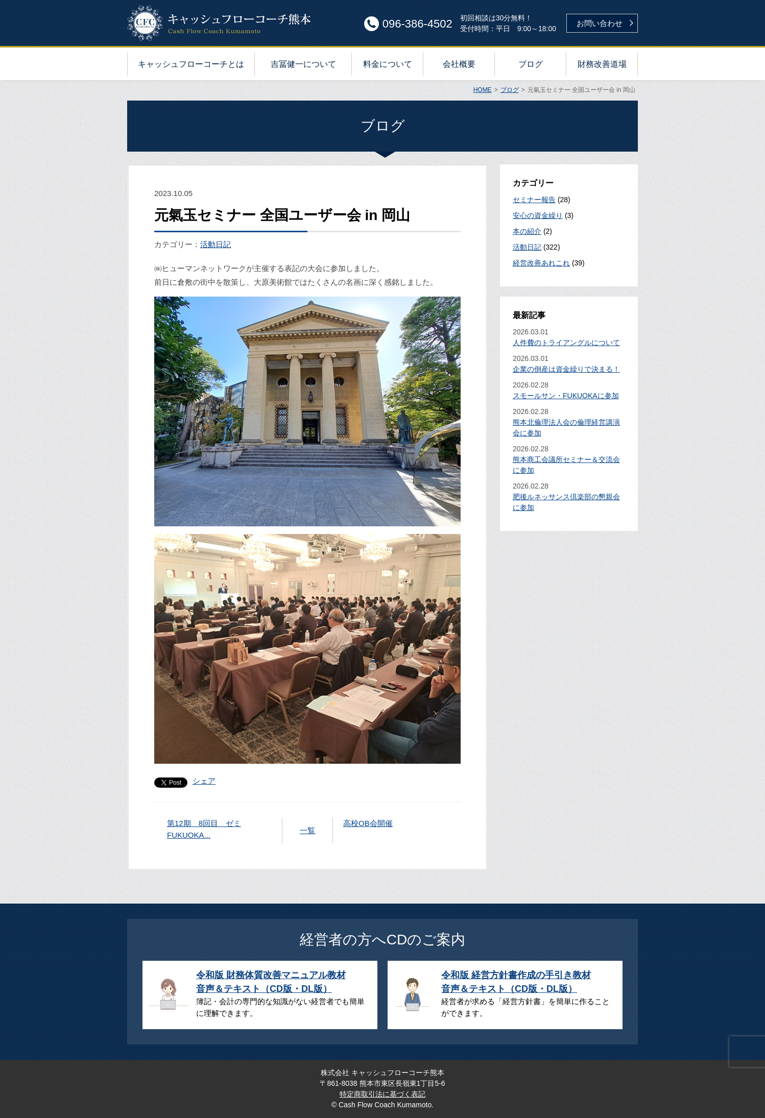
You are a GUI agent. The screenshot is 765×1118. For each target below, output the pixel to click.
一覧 (307, 830)
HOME (482, 89)
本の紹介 (527, 231)
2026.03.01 (569, 338)
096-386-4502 (417, 23)
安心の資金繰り (538, 215)
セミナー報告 (534, 200)
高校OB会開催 (368, 823)
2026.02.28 (569, 391)
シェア (204, 780)
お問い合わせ (600, 23)
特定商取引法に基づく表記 (382, 1094)
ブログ (509, 89)
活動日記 (215, 244)
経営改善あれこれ (541, 263)
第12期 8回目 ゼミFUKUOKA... (204, 829)
